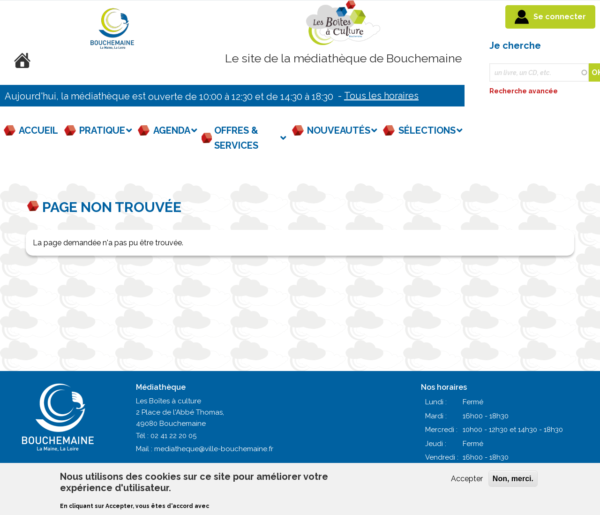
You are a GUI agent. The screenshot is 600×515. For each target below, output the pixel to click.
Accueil (38, 130)
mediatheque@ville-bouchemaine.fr (213, 449)
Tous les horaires (381, 95)
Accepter (467, 478)
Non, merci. (513, 479)
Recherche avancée (524, 91)
